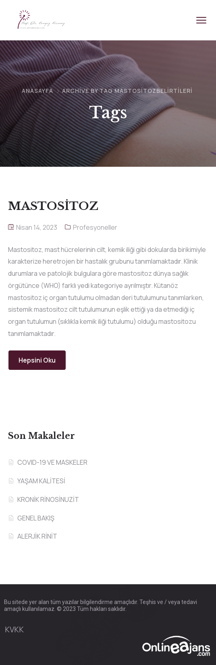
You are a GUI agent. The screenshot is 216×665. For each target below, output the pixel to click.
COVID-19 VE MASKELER (52, 462)
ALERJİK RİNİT (37, 536)
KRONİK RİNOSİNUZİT (48, 499)
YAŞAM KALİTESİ (41, 480)
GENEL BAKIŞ (35, 518)
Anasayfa (37, 90)
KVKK (14, 629)
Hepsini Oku (37, 360)
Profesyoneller (95, 227)
